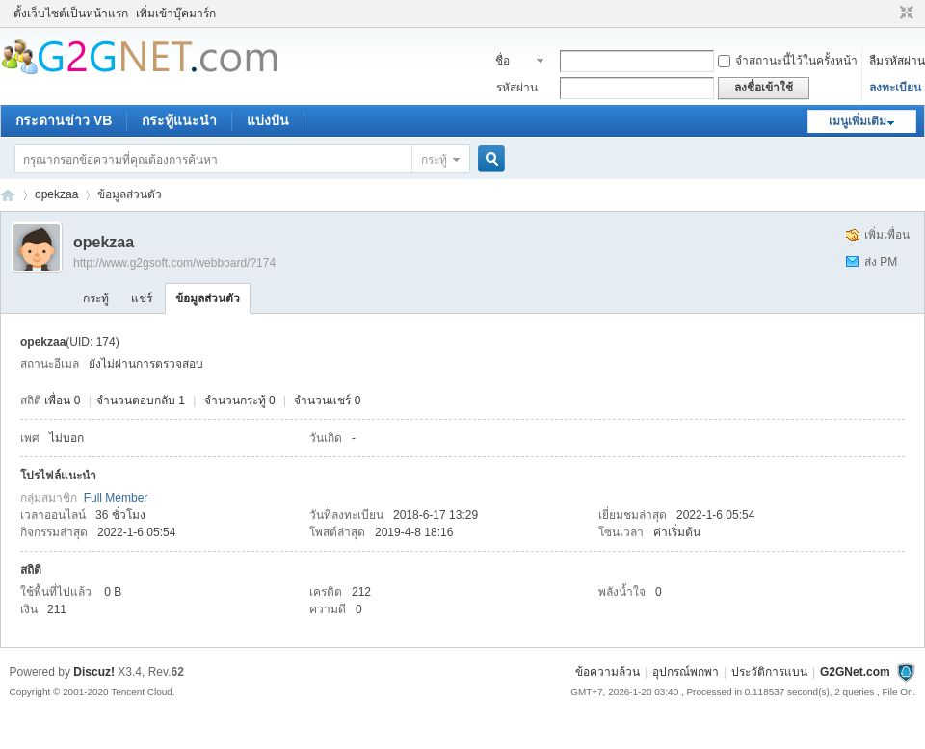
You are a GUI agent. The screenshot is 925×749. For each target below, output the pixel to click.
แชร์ (141, 298)
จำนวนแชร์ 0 (327, 400)
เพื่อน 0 (62, 400)
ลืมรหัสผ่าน (897, 60)
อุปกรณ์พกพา (685, 672)
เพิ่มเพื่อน (887, 235)
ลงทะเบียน (895, 87)
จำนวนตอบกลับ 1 (140, 400)
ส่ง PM (880, 262)
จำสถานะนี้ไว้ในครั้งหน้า (788, 60)
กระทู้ (434, 160)
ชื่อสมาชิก (513, 62)
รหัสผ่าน (517, 87)
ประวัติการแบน (769, 672)
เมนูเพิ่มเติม (857, 121)
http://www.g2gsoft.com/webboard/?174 (174, 263)
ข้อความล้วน (607, 672)
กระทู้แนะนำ (179, 120)
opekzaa (56, 194)
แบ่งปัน (268, 120)
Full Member (116, 497)
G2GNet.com (855, 672)
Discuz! (94, 672)
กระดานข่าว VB (63, 120)
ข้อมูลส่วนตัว (207, 298)
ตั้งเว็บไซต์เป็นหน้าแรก (70, 13)
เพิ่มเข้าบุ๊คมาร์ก (176, 13)
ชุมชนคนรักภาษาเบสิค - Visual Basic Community (7, 195)
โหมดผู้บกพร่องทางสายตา (888, 13)
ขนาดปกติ (904, 13)
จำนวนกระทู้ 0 (240, 400)
